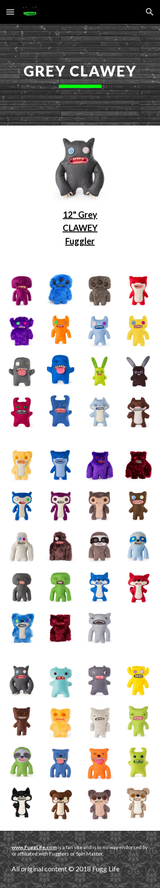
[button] (10, 11)
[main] (80, 74)
